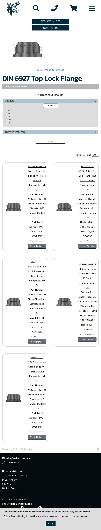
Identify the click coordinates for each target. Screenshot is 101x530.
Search (50, 105)
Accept (51, 523)
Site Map (7, 484)
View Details (37, 246)
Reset (50, 141)
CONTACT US (50, 28)
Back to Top (10, 488)
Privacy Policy (9, 479)
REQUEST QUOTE (50, 21)
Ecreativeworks (24, 503)
